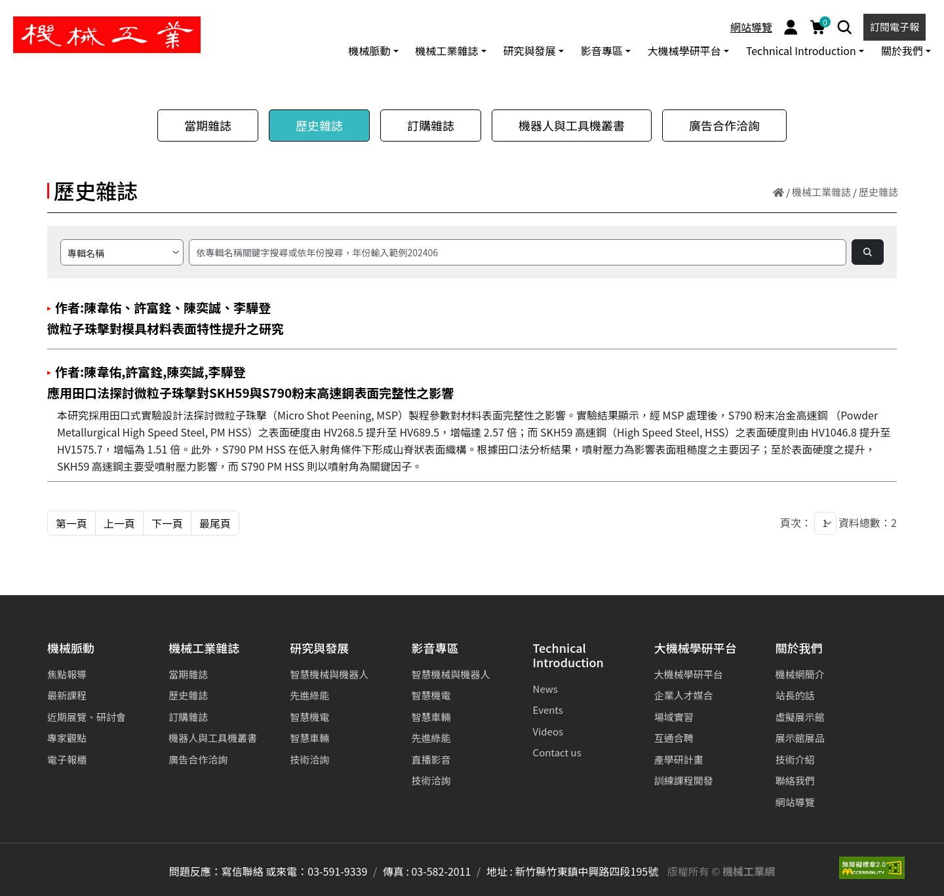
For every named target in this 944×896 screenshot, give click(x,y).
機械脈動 (70, 648)
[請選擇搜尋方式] (122, 252)
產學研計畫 (678, 759)
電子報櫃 (67, 759)
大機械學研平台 (695, 648)
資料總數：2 (867, 522)
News (545, 688)
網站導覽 (751, 27)
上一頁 (119, 523)
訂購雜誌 (430, 125)
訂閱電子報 (894, 26)
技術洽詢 (309, 759)
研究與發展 (319, 648)
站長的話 (795, 695)
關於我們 (799, 648)
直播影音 (430, 759)
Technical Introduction (568, 656)
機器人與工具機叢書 (572, 125)
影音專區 (434, 648)
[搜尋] (517, 252)
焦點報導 (67, 674)
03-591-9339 (337, 871)
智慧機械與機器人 (329, 674)
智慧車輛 (309, 738)
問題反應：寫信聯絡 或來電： (238, 871)
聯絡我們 (795, 780)
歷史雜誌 (319, 125)
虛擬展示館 (800, 717)
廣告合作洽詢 (724, 125)
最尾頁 (215, 523)
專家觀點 (67, 738)
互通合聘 (674, 738)
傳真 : (396, 871)
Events (548, 709)
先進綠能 (309, 695)
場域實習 (674, 717)
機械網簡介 (800, 674)
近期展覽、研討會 (86, 717)
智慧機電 (309, 717)
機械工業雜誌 (821, 192)
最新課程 (67, 695)
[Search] (844, 27)
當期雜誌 (207, 125)
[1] (825, 523)
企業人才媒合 (683, 695)
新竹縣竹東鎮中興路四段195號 (587, 871)
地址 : (499, 871)
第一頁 (71, 523)
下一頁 (167, 523)
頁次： (796, 522)
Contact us (557, 752)
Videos (548, 731)
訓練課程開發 (683, 780)
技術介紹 (795, 759)
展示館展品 (800, 738)
